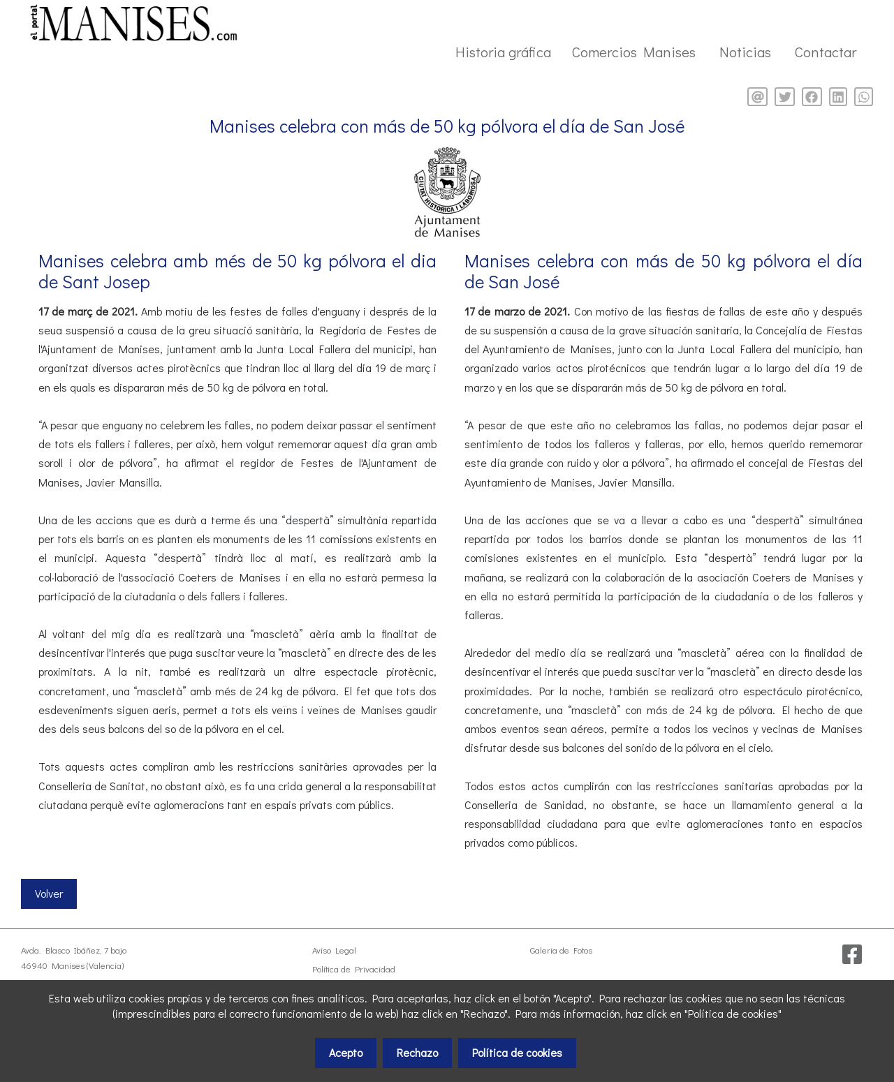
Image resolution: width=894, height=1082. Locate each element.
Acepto (345, 1052)
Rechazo (417, 1052)
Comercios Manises (634, 51)
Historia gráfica (503, 51)
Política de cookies (517, 1052)
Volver (49, 893)
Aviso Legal (334, 950)
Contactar (825, 51)
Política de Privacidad (353, 968)
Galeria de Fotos (561, 950)
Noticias (745, 51)
